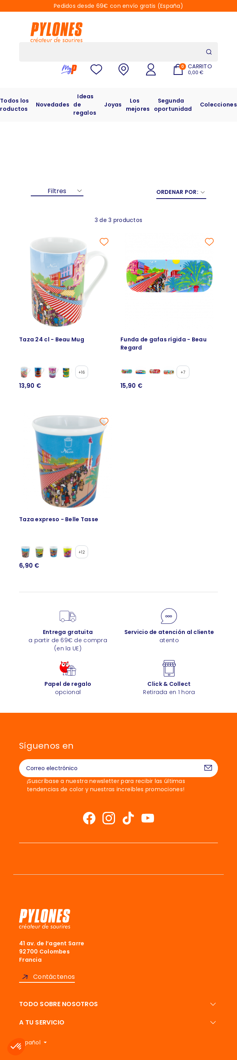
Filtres (57, 190)
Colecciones (218, 104)
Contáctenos (54, 976)
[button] (16, 1046)
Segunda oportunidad (173, 105)
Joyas (113, 104)
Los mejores (138, 105)
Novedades (53, 104)
